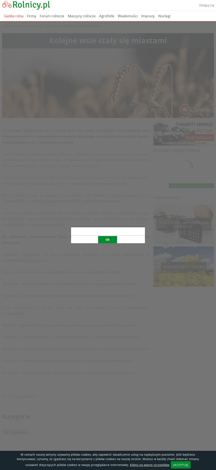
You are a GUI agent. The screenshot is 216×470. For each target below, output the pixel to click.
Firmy (31, 16)
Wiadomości (128, 16)
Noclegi (164, 16)
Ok (107, 154)
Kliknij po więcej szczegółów (149, 465)
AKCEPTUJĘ (180, 465)
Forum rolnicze (52, 16)
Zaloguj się (206, 5)
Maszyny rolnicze (82, 16)
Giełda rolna (13, 16)
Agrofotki (106, 16)
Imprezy (148, 16)
